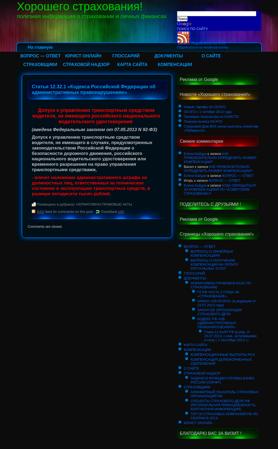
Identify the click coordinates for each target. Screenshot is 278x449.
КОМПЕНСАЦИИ (175, 64)
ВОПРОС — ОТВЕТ (40, 56)
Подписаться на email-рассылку (202, 47)
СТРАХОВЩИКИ (40, 64)
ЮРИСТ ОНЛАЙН (83, 56)
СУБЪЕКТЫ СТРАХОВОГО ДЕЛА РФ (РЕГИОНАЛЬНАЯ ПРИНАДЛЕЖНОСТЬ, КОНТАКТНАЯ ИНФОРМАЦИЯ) (224, 405)
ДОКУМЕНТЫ (168, 56)
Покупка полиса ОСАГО (203, 121)
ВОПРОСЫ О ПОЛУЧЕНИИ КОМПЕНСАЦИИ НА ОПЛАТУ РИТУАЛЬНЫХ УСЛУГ (214, 264)
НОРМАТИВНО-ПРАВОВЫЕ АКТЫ (104, 204)
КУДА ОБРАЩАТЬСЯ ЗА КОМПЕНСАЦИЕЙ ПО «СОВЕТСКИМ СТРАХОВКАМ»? (220, 189)
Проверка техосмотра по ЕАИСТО (211, 117)
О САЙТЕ (211, 56)
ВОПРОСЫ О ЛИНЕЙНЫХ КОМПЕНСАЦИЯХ (212, 253)
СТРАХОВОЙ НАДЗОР (86, 64)
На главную (40, 47)
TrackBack (112, 212)
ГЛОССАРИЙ (126, 56)
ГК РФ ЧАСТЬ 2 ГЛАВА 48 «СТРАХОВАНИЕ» (218, 294)
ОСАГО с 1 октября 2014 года (208, 112)
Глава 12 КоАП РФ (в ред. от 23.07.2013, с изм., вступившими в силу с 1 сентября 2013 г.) (230, 336)
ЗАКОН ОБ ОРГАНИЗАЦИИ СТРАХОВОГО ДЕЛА (219, 312)
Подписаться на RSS (201, 43)
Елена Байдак (195, 154)
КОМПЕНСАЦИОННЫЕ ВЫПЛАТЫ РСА (223, 355)
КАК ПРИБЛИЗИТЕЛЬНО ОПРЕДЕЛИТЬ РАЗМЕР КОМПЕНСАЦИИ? (220, 158)
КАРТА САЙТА (132, 64)
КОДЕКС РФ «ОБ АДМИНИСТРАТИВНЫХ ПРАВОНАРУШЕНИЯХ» (216, 323)
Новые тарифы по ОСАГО (205, 107)
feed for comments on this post (65, 212)
